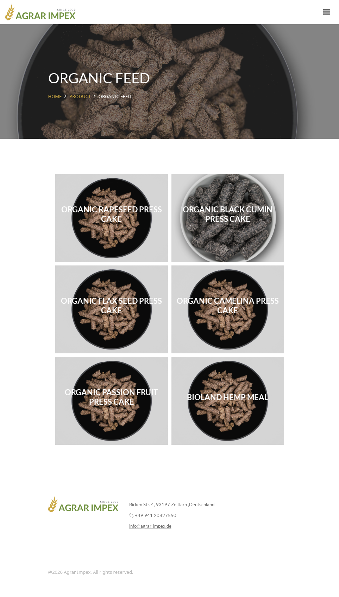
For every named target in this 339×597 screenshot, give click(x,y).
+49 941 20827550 (155, 515)
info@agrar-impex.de (150, 526)
